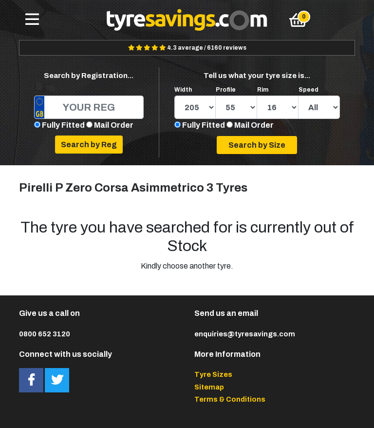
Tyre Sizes (213, 374)
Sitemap (209, 387)
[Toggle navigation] (32, 20)
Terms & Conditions (229, 399)
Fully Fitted (63, 125)
